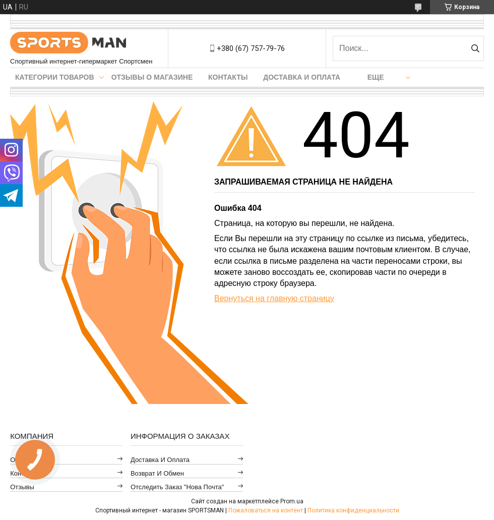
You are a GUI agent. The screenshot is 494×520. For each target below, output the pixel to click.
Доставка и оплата (301, 77)
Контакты (228, 77)
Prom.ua (291, 501)
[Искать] (475, 48)
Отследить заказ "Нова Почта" (177, 487)
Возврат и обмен (157, 473)
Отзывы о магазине (152, 77)
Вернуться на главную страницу (274, 298)
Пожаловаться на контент (265, 510)
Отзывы (22, 487)
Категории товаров (54, 77)
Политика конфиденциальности (353, 510)
